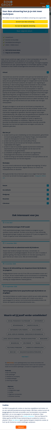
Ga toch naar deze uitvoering (25, 22)
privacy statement (28, 416)
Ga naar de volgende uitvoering (25, 26)
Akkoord (21, 427)
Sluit (45, 6)
